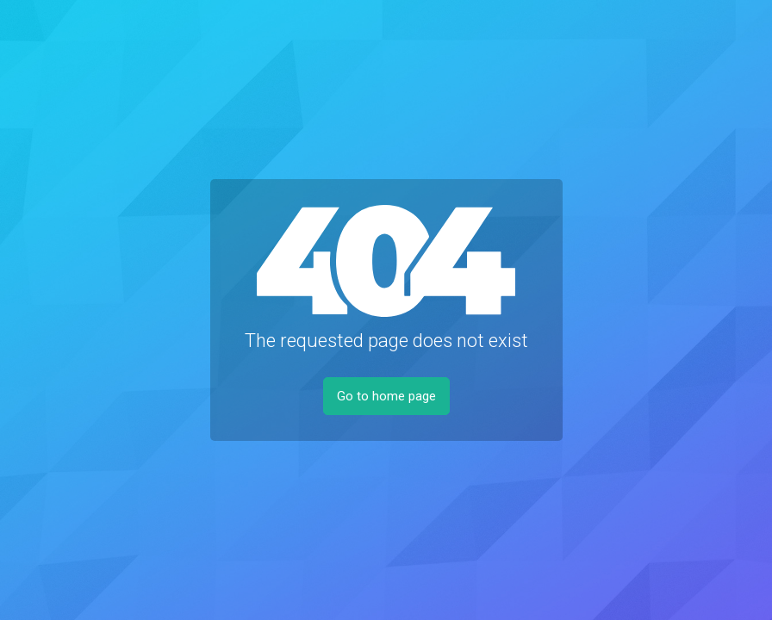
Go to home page (386, 396)
